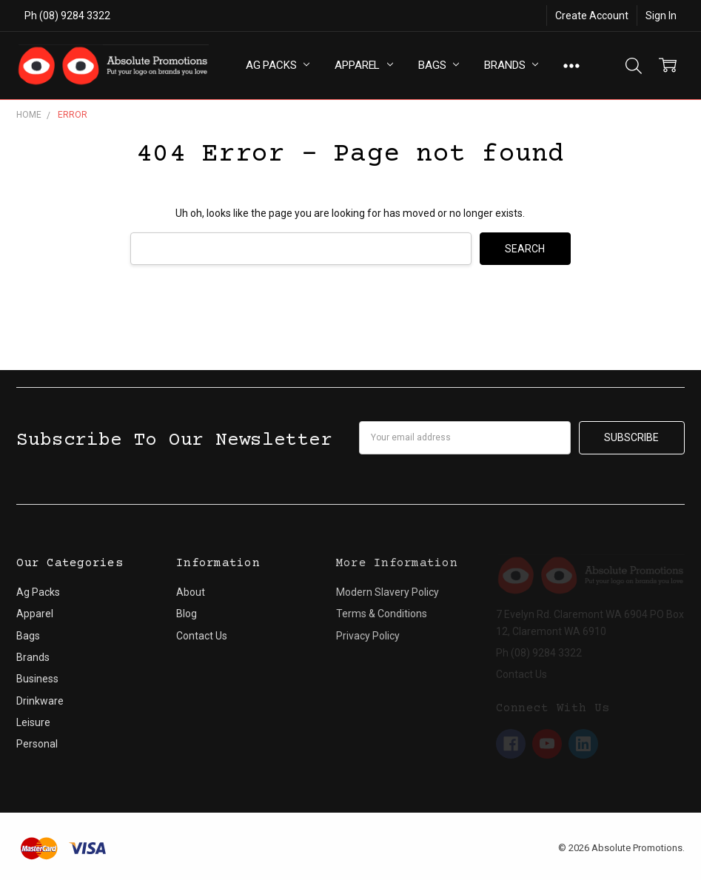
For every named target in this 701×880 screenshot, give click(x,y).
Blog (186, 613)
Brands (511, 65)
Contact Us (201, 636)
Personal (37, 744)
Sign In (661, 15)
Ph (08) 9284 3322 (67, 15)
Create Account (591, 15)
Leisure (33, 722)
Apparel (364, 65)
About (190, 592)
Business (37, 679)
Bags (438, 65)
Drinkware (40, 701)
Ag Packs (278, 65)
